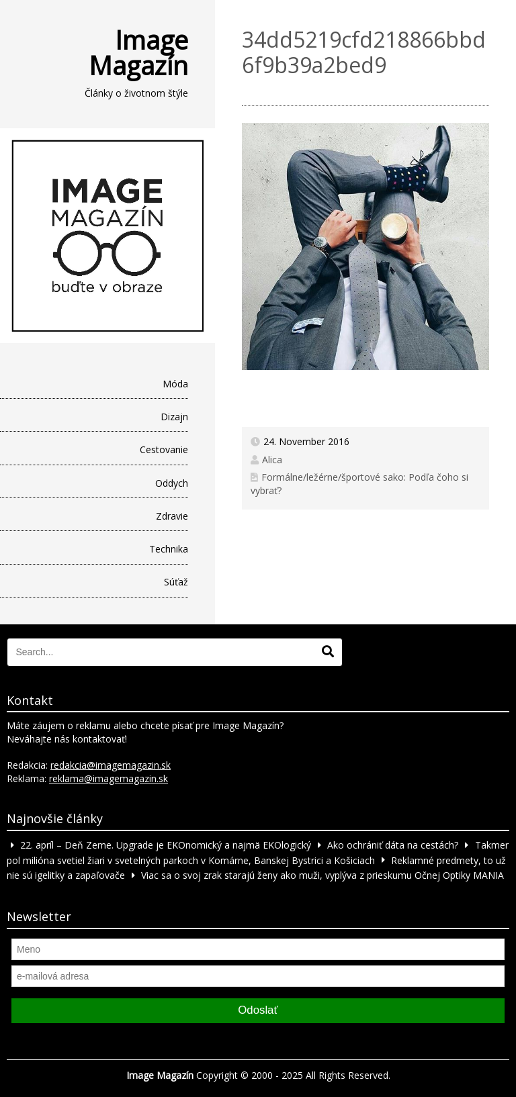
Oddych (171, 483)
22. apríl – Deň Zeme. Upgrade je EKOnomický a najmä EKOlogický (165, 845)
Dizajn (174, 416)
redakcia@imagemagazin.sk (110, 765)
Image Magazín (138, 52)
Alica (272, 459)
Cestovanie (164, 449)
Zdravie (172, 516)
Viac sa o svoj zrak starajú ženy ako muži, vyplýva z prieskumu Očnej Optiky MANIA (322, 875)
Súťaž (176, 581)
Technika (168, 548)
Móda (175, 383)
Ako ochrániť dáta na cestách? (392, 845)
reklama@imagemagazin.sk (108, 778)
